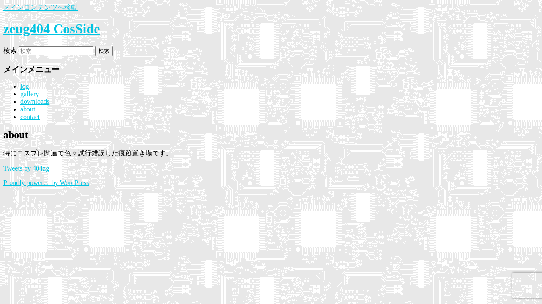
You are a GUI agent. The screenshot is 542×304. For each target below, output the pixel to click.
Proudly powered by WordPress (46, 182)
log (24, 86)
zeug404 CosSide (51, 28)
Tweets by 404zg (26, 168)
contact (30, 116)
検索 (10, 50)
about (28, 109)
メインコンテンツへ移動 (40, 7)
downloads (34, 101)
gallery (29, 94)
